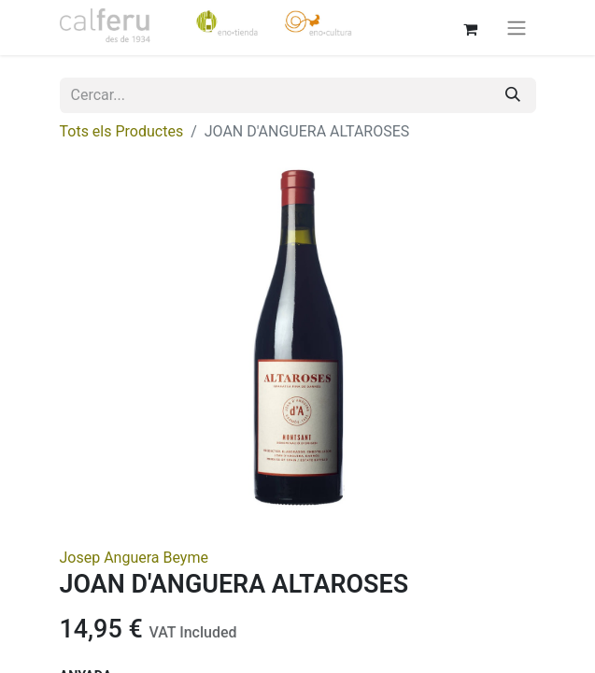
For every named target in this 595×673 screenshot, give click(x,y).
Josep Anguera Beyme (134, 557)
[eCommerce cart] (470, 27)
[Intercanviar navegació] (516, 27)
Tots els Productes (122, 131)
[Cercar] (512, 95)
